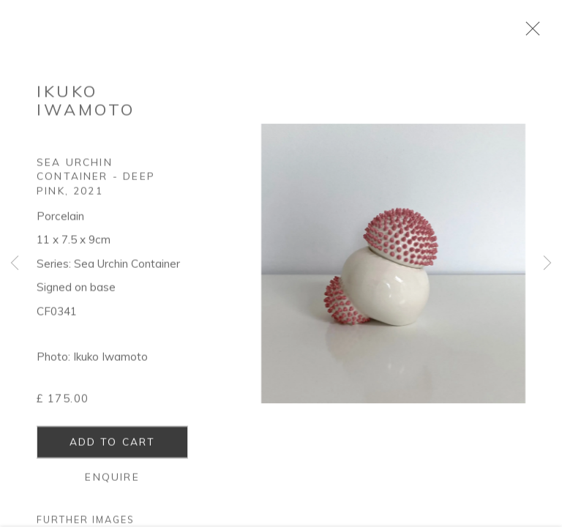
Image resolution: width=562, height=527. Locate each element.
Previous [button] (14, 263)
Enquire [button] (112, 481)
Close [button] (533, 33)
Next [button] (547, 263)
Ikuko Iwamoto (86, 105)
